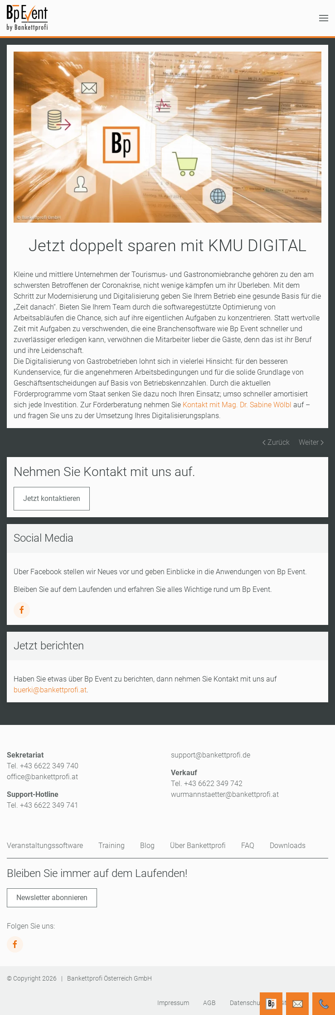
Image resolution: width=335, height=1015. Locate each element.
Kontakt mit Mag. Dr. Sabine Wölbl (237, 404)
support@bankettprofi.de (210, 755)
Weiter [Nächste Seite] (311, 442)
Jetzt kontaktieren (51, 498)
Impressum (173, 1002)
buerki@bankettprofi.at (50, 690)
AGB (209, 1002)
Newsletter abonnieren (51, 897)
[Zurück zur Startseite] (27, 18)
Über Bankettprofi (198, 845)
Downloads (288, 845)
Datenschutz (248, 1002)
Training (111, 845)
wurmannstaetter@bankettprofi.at (225, 794)
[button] (323, 18)
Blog (147, 845)
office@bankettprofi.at (42, 776)
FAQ (247, 845)
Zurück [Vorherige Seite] (276, 442)
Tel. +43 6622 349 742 (207, 783)
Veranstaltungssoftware (45, 845)
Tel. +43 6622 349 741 (42, 805)
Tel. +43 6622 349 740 (42, 766)
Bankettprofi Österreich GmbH (109, 978)
